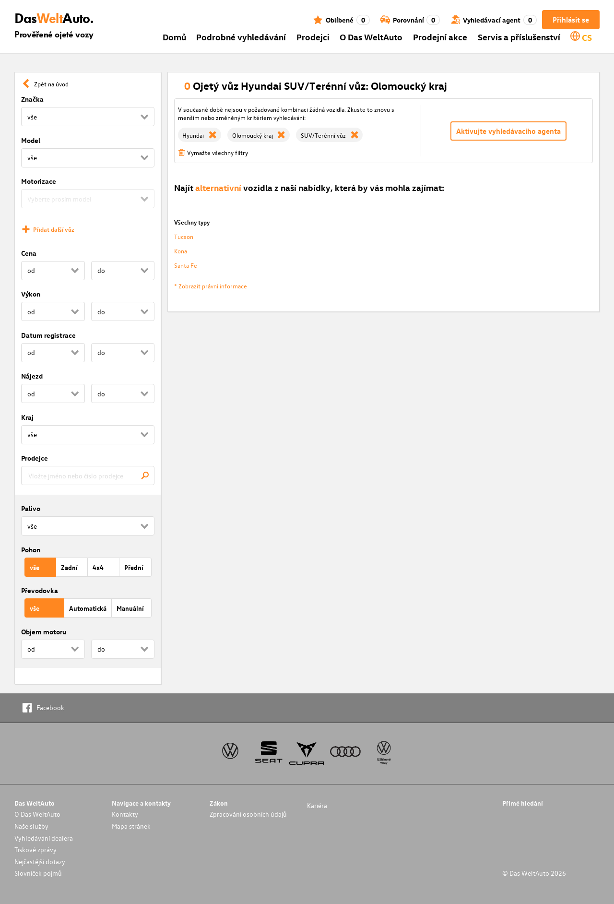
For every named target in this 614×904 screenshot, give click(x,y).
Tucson (183, 236)
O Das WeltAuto (371, 36)
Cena (28, 253)
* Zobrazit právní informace (210, 286)
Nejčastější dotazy (39, 861)
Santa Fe (185, 265)
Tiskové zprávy (35, 849)
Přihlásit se (571, 19)
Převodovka (39, 590)
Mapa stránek (131, 826)
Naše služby (31, 826)
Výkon (30, 293)
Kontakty (125, 814)
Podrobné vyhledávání (241, 36)
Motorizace (38, 181)
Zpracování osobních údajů (248, 814)
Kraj (27, 417)
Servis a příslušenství (519, 36)
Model (30, 140)
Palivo (30, 508)
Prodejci (313, 36)
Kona (180, 251)
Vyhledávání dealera (43, 838)
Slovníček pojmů (38, 873)
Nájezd (32, 376)
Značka (32, 99)
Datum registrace (48, 335)
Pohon (30, 549)
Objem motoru (43, 631)
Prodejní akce (440, 36)
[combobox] (87, 475)
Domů (174, 36)
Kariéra (317, 805)
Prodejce (34, 458)
